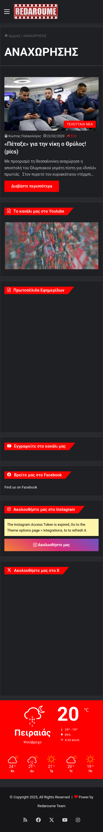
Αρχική (12, 36)
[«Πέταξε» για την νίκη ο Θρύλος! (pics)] (51, 103)
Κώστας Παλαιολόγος (25, 136)
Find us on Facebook (20, 487)
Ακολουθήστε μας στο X (36, 570)
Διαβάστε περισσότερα (31, 186)
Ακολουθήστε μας (51, 545)
